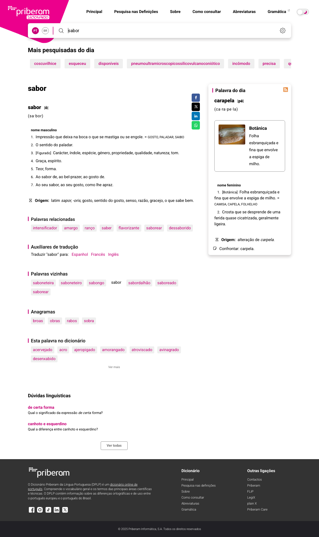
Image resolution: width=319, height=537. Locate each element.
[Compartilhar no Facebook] (196, 98)
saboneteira (43, 282)
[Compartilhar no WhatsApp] (196, 125)
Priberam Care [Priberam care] (257, 510)
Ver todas (114, 446)
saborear (154, 228)
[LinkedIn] (56, 512)
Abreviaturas (244, 11)
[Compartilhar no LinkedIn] (196, 116)
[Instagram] (40, 512)
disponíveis (108, 63)
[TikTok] (48, 512)
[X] (65, 512)
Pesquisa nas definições (198, 486)
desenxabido (44, 358)
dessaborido (180, 228)
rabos (72, 320)
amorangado (113, 349)
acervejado (42, 349)
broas (38, 320)
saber (107, 228)
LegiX (251, 498)
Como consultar (206, 11)
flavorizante (129, 228)
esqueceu (77, 63)
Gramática (279, 11)
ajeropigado (84, 349)
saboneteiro (71, 282)
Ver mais (114, 367)
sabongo (96, 282)
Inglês (113, 254)
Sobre (175, 11)
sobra (89, 320)
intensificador (45, 228)
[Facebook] (31, 512)
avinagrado (169, 349)
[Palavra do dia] (285, 89)
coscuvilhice (45, 63)
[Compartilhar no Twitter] (196, 107)
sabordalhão (139, 282)
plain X (252, 504)
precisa (269, 63)
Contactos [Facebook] (254, 480)
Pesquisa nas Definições (136, 11)
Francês (98, 254)
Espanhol (80, 254)
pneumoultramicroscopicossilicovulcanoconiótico (175, 63)
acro (63, 349)
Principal (187, 480)
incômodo (241, 63)
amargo (71, 228)
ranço (90, 228)
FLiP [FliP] (250, 492)
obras (55, 320)
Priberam (253, 486)
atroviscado (142, 349)
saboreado (166, 282)
